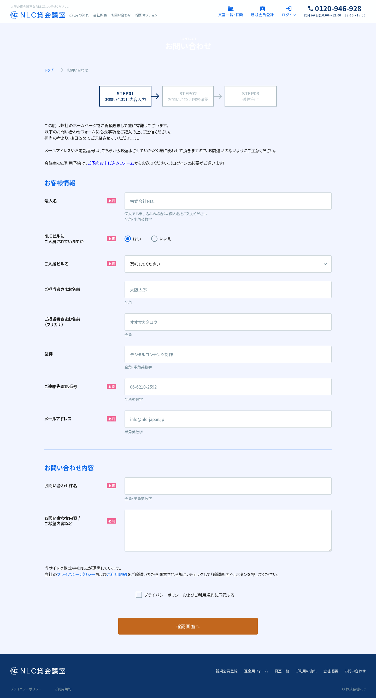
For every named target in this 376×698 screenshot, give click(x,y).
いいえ (165, 239)
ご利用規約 (117, 574)
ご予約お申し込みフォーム (110, 163)
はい (137, 239)
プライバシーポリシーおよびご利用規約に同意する (189, 595)
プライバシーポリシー (76, 574)
